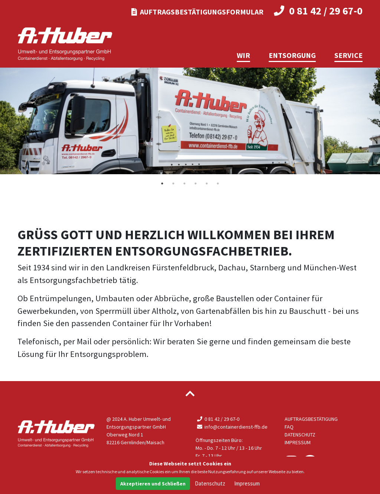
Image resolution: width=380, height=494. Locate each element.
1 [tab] (162, 183)
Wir (243, 55)
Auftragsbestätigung (311, 419)
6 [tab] (218, 183)
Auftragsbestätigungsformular (197, 11)
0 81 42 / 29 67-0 (318, 10)
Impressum (298, 442)
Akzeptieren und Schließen (153, 483)
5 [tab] (206, 183)
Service (348, 55)
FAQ (289, 426)
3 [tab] (184, 183)
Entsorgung (292, 55)
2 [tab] (173, 183)
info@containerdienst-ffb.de (232, 426)
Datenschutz (300, 434)
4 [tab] (195, 183)
